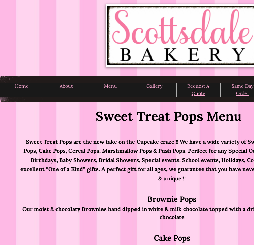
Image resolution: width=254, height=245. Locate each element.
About (66, 86)
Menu (110, 86)
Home (22, 86)
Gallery (154, 86)
